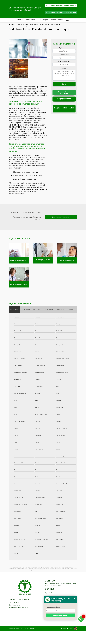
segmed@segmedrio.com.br (18, 607)
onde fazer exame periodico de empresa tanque (23, 27)
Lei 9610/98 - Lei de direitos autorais (47, 570)
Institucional (31, 20)
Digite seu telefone (64, 61)
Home (20, 20)
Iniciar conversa (60, 615)
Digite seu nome (64, 48)
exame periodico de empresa (49, 24)
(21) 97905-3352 (14, 605)
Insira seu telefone (53, 607)
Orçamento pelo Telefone (64, 99)
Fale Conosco (57, 20)
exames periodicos (32, 24)
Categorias (20, 24)
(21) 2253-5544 (14, 602)
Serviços (44, 20)
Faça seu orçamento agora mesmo (61, 5)
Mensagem (64, 68)
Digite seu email (64, 54)
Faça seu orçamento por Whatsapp (61, 12)
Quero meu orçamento (61, 217)
